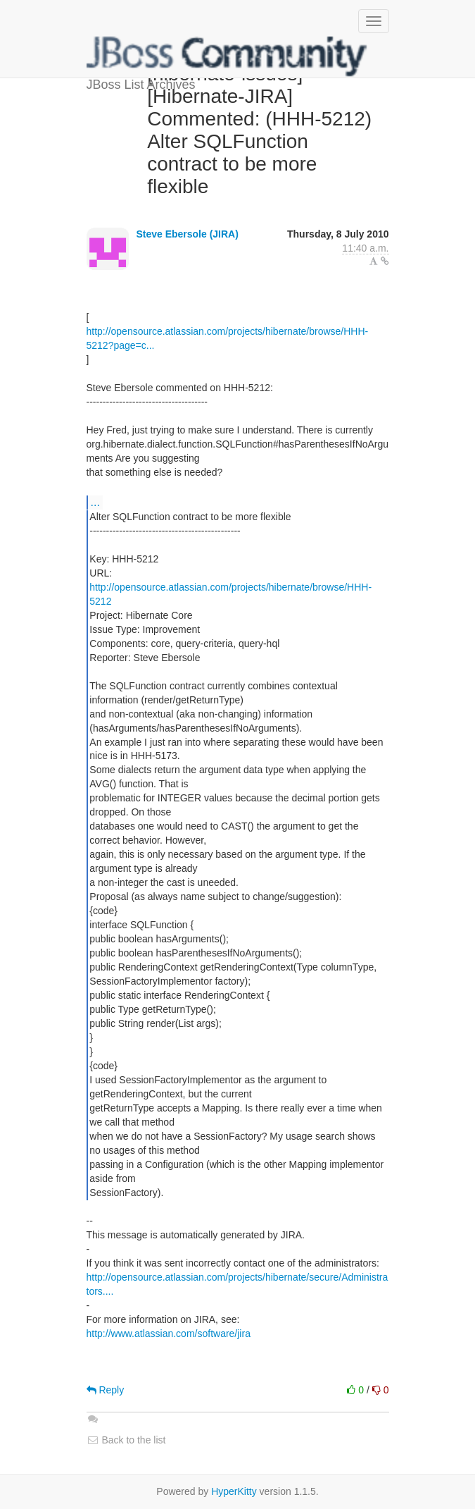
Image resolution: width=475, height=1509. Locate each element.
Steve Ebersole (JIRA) (187, 234)
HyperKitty (234, 1491)
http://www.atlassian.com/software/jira (169, 1333)
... (95, 501)
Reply (106, 1390)
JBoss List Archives (227, 56)
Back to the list (126, 1440)
